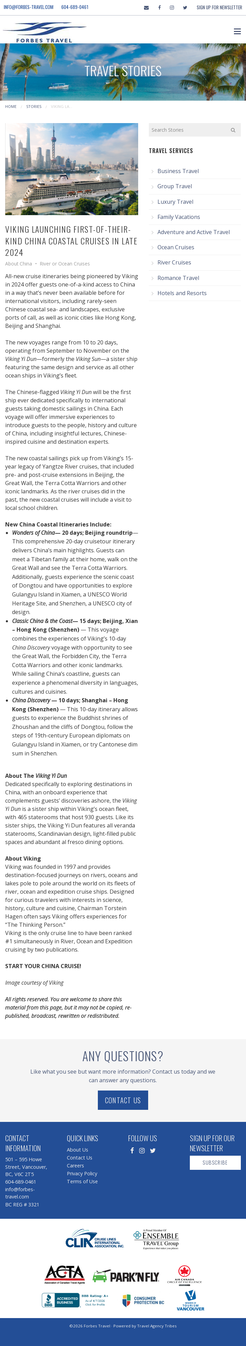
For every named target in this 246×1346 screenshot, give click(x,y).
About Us (77, 1149)
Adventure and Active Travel (193, 232)
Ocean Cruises (175, 247)
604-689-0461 (75, 6)
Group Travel (174, 186)
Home (11, 106)
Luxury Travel (175, 201)
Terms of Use (82, 1181)
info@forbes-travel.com (28, 6)
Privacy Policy (82, 1173)
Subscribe (215, 1162)
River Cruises (174, 262)
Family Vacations (178, 217)
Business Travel (178, 171)
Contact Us (123, 1100)
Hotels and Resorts (182, 293)
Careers (75, 1165)
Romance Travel (178, 278)
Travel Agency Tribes (157, 1325)
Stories (33, 106)
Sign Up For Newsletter (219, 7)
